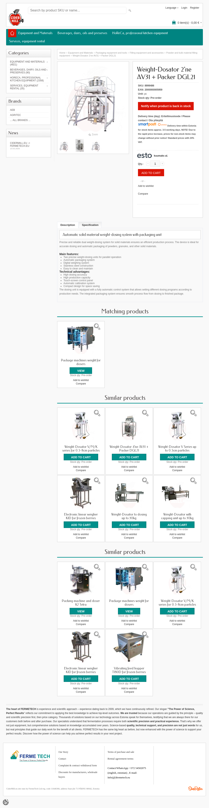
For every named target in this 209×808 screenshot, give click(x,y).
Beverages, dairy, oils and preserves (82, 33)
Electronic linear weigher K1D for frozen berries (81, 516)
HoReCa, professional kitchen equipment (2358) (27, 79)
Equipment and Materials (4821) (27, 63)
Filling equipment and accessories (147, 53)
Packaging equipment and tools (111, 53)
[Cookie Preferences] (5, 802)
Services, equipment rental (27, 41)
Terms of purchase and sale (121, 751)
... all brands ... (20, 120)
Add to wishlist (146, 186)
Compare (143, 193)
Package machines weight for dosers (81, 362)
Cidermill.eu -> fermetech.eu (28, 146)
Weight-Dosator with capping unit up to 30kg (177, 516)
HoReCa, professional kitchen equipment (140, 33)
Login (184, 7)
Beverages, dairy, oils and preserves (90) (28, 71)
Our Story (63, 751)
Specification (90, 224)
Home (62, 53)
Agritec (15, 115)
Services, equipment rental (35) (24, 87)
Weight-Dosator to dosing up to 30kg (129, 516)
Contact (62, 758)
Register (194, 7)
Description (67, 224)
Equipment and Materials (35, 33)
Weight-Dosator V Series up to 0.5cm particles (177, 448)
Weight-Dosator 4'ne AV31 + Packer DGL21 (129, 448)
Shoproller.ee (195, 788)
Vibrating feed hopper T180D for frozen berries (129, 670)
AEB (12, 110)
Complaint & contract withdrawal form (78, 765)
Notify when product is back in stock (166, 106)
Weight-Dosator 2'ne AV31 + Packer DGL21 (94, 55)
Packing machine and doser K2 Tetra (81, 602)
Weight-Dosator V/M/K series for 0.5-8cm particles (81, 448)
